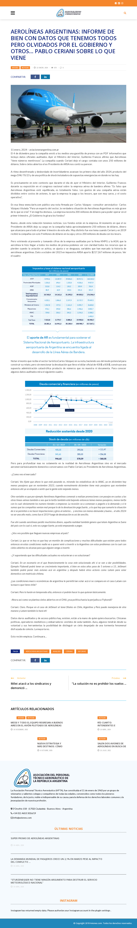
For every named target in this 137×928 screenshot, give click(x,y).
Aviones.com (96, 923)
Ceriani (69, 651)
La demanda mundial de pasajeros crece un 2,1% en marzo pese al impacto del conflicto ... (56, 860)
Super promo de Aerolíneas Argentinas (35, 838)
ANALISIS (56, 651)
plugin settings (103, 910)
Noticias (25, 68)
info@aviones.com (22, 817)
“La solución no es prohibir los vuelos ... (99, 683)
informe (82, 651)
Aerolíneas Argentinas (36, 651)
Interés (15, 68)
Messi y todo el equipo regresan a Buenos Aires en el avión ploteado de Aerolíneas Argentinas (37, 725)
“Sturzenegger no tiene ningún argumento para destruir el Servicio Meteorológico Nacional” (54, 881)
